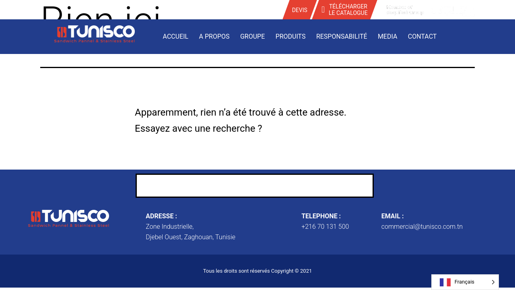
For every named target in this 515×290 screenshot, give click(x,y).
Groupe (252, 36)
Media (388, 36)
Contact (422, 36)
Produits (291, 36)
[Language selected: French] (465, 282)
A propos (214, 36)
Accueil (176, 36)
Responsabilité (341, 36)
